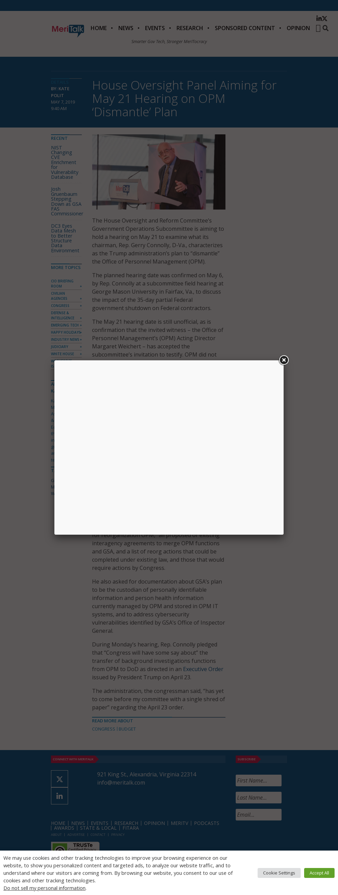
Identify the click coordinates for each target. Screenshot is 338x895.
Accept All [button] (319, 873)
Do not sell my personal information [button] (44, 887)
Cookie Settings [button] (279, 873)
